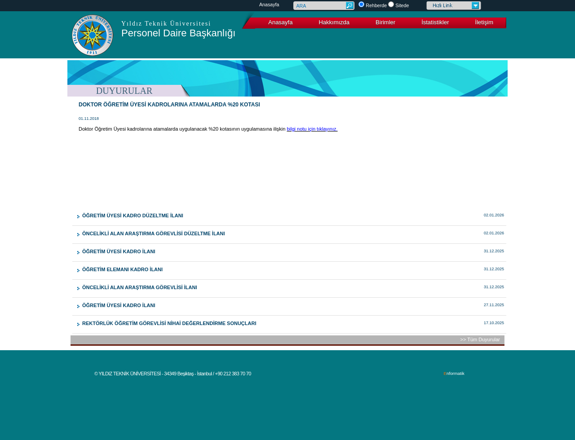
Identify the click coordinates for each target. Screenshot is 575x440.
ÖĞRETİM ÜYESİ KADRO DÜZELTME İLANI (132, 215)
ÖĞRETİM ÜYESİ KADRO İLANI (118, 251)
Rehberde (376, 5)
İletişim (484, 22)
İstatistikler (435, 22)
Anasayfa (269, 4)
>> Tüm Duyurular (480, 339)
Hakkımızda (333, 22)
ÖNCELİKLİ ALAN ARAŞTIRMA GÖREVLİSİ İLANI (139, 287)
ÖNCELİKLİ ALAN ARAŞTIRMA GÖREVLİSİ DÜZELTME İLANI (153, 233)
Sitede (402, 5)
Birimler (385, 22)
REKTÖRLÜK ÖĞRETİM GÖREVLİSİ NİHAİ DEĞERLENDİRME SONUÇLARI (169, 323)
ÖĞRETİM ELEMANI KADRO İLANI (122, 269)
